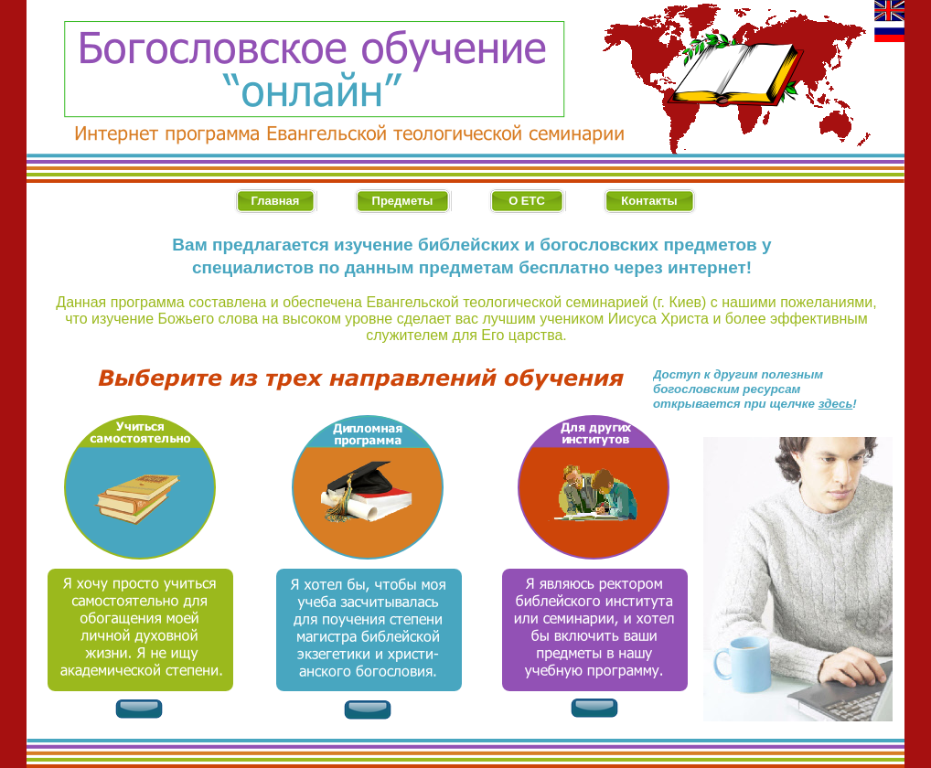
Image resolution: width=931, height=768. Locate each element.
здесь (836, 404)
